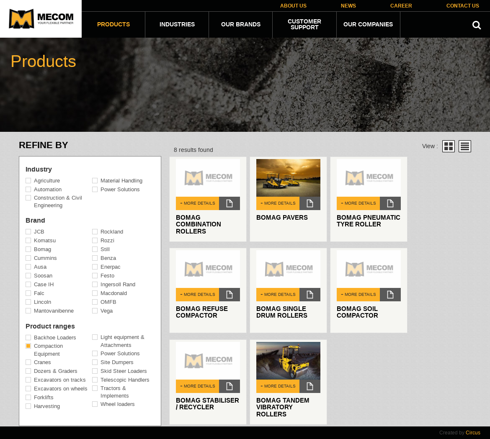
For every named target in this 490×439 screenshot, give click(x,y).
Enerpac (111, 266)
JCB (39, 231)
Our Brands (240, 25)
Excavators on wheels (61, 388)
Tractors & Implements (115, 392)
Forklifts (44, 397)
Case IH (44, 284)
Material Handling (121, 180)
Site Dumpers (117, 362)
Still (105, 249)
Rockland (112, 231)
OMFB (108, 302)
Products (113, 25)
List (465, 146)
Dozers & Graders (55, 371)
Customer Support (304, 25)
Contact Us (462, 6)
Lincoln (42, 302)
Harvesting (47, 406)
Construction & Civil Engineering (58, 201)
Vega (107, 310)
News (348, 6)
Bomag (42, 249)
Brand (35, 220)
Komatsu (45, 240)
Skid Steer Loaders (124, 371)
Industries (177, 25)
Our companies (368, 25)
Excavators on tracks (60, 379)
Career (401, 6)
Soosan (43, 275)
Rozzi (107, 240)
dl (229, 203)
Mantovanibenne (54, 310)
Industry (39, 169)
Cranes (42, 362)
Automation (48, 189)
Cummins (45, 258)
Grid (448, 146)
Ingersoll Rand (118, 284)
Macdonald (114, 293)
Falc (39, 293)
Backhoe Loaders (55, 337)
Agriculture (47, 180)
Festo (107, 275)
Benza (108, 258)
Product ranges (50, 326)
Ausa (40, 266)
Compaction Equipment (48, 349)
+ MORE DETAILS (197, 203)
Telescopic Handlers (125, 379)
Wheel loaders (118, 404)
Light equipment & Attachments (122, 341)
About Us (293, 6)
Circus (473, 432)
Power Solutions (120, 189)
